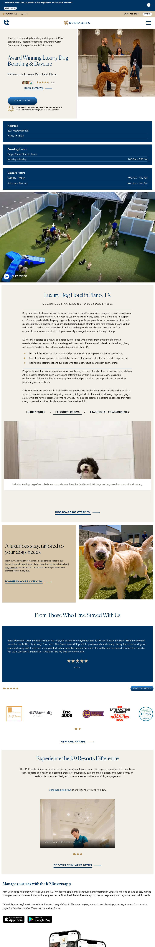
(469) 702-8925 (131, 14)
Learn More (10, 8)
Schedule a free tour (60, 789)
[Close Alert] (148, 5)
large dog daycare (42, 564)
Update (24, 14)
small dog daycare (24, 564)
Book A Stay (22, 101)
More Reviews (142, 688)
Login (147, 14)
